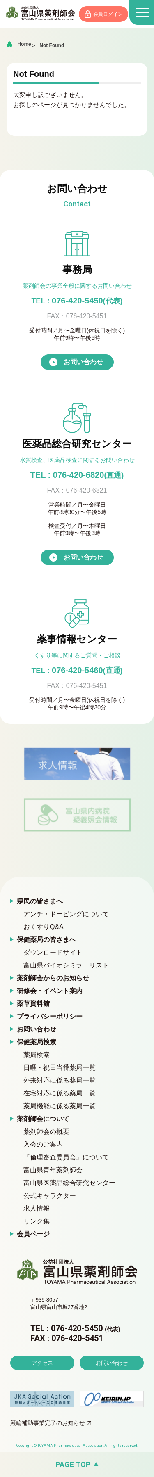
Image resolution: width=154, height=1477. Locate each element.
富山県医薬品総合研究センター (69, 1182)
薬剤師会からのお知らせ (53, 978)
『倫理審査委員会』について (66, 1157)
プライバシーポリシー (50, 1016)
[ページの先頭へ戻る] (77, 1464)
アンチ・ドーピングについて (66, 913)
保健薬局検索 (36, 1042)
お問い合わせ (83, 361)
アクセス (42, 1363)
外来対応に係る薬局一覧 (59, 1080)
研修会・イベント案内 (50, 990)
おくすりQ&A (43, 926)
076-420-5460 (76, 670)
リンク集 (36, 1221)
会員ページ (33, 1234)
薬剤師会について (43, 1118)
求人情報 (36, 1208)
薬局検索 (36, 1054)
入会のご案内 (43, 1144)
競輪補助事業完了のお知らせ (47, 1423)
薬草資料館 (33, 1003)
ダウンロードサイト (53, 952)
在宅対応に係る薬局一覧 (59, 1093)
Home (24, 44)
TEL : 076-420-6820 (77, 474)
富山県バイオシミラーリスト (66, 965)
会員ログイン (108, 14)
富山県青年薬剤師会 (53, 1170)
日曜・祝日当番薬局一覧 (59, 1067)
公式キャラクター (49, 1195)
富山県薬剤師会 (40, 13)
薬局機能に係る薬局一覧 (59, 1106)
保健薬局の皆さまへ (46, 939)
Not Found (51, 45)
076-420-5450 (76, 300)
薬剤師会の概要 (46, 1131)
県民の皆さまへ (40, 901)
